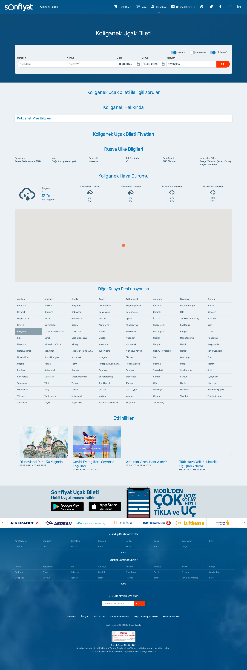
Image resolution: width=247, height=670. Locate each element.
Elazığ (156, 572)
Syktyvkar (212, 376)
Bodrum (19, 572)
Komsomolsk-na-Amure (56, 331)
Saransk (103, 370)
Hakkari (74, 577)
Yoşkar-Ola (77, 402)
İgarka (129, 318)
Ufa (155, 383)
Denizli (101, 572)
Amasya (102, 566)
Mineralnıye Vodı (52, 344)
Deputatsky (23, 318)
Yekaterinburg (214, 396)
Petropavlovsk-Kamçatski (111, 363)
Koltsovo (211, 312)
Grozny (102, 318)
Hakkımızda (99, 616)
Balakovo (185, 299)
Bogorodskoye (187, 305)
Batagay (21, 305)
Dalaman (74, 572)
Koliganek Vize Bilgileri (34, 118)
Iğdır (100, 577)
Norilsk (183, 351)
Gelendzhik (77, 318)
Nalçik (183, 344)
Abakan (21, 299)
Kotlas (102, 331)
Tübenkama (104, 351)
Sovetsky (49, 376)
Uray (46, 389)
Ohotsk (129, 357)
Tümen (129, 383)
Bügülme (48, 312)
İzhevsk (21, 325)
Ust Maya (158, 389)
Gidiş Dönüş (219, 52)
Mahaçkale (212, 338)
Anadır (75, 299)
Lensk (47, 338)
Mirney (75, 344)
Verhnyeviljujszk (215, 389)
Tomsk (75, 383)
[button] (123, 245)
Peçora (20, 363)
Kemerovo (104, 325)
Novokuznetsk (214, 351)
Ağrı (72, 566)
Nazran (156, 338)
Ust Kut (102, 389)
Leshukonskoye (79, 338)
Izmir (156, 577)
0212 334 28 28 (49, 7)
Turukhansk (104, 383)
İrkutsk (156, 318)
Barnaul (211, 299)
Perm (74, 363)
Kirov (210, 325)
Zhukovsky (158, 402)
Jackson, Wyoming (189, 318)
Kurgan (183, 331)
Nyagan (103, 357)
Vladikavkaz (105, 305)
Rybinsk (21, 370)
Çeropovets (132, 312)
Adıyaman (48, 566)
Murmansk (131, 344)
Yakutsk (184, 396)
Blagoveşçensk (133, 305)
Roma (156, 546)
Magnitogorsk (187, 338)
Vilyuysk (21, 396)
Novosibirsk (23, 357)
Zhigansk (130, 402)
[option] (43, 453)
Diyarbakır (131, 572)
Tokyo (184, 546)
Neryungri (49, 351)
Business (198, 52)
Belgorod (76, 305)
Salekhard (49, 370)
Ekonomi (178, 52)
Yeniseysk (22, 402)
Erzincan (185, 572)
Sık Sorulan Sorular (119, 616)
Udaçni (156, 396)
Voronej (130, 396)
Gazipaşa (19, 577)
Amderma (49, 299)
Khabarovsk (132, 325)
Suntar (156, 376)
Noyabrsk (76, 357)
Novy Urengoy (51, 357)
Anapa (102, 299)
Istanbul (130, 577)
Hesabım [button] (159, 6)
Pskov (183, 363)
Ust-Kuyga (131, 389)
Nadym (156, 344)
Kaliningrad (49, 325)
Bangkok (47, 541)
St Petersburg (106, 376)
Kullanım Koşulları (171, 616)
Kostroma (76, 331)
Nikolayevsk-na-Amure (83, 351)
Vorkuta (102, 396)
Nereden (21, 57)
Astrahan (157, 299)
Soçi (209, 370)
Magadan (130, 338)
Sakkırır (48, 305)
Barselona (75, 541)
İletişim (84, 616)
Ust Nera (184, 389)
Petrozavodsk (133, 363)
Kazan (75, 325)
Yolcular (171, 57)
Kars (211, 577)
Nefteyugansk (24, 351)
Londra (18, 546)
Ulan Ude (212, 383)
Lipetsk (102, 338)
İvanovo (211, 318)
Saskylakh (158, 370)
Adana (18, 566)
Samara (75, 370)
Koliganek (22, 331)
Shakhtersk (186, 370)
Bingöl (212, 566)
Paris (100, 546)
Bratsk (210, 305)
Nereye (70, 57)
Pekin (128, 546)
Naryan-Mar (213, 344)
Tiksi (46, 383)
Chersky (157, 312)
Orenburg (185, 357)
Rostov (211, 363)
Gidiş (119, 57)
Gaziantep (214, 572)
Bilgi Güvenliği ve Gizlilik (146, 616)
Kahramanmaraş (189, 577)
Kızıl (19, 338)
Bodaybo (157, 305)
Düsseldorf (186, 541)
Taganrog (22, 383)
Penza (47, 363)
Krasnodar (131, 331)
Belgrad (102, 541)
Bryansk (21, 312)
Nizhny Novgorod (162, 351)
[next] (228, 453)
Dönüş (145, 57)
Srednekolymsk (79, 376)
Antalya (157, 566)
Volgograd (77, 396)
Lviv (45, 546)
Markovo (21, 344)
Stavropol (131, 376)
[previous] (19, 453)
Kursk (210, 331)
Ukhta (183, 383)
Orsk (209, 357)
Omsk (156, 357)
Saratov (130, 370)
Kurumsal (71, 616)
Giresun (46, 577)
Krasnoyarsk (159, 331)
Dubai (156, 541)
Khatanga (185, 325)
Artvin (184, 566)
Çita (182, 312)
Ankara (129, 566)
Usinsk (75, 389)
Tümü (123, 552)
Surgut (183, 376)
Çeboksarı (76, 312)
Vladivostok (50, 396)
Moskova (103, 344)
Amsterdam (20, 541)
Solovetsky (22, 376)
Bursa (45, 572)
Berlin (129, 541)
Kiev (211, 541)
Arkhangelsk (132, 299)
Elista (47, 318)
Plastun (157, 363)
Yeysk (47, 402)
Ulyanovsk (22, 389)
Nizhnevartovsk (134, 351)
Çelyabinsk (104, 312)
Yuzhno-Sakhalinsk (108, 402)
